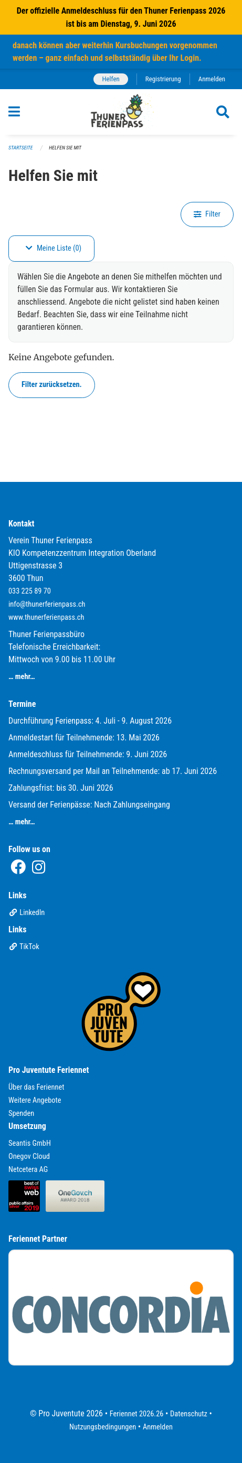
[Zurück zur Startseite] (121, 111)
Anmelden (211, 79)
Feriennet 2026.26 (137, 1414)
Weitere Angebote (34, 1100)
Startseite (20, 147)
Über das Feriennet (36, 1087)
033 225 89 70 (29, 591)
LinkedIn (26, 912)
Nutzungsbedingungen (102, 1427)
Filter (207, 214)
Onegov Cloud (29, 1156)
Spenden (21, 1113)
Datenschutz (188, 1414)
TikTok (23, 946)
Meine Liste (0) (53, 248)
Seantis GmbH (29, 1143)
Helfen (110, 79)
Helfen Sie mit (65, 147)
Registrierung (163, 79)
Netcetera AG (28, 1169)
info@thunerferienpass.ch (47, 604)
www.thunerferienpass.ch (46, 617)
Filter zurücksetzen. (52, 384)
